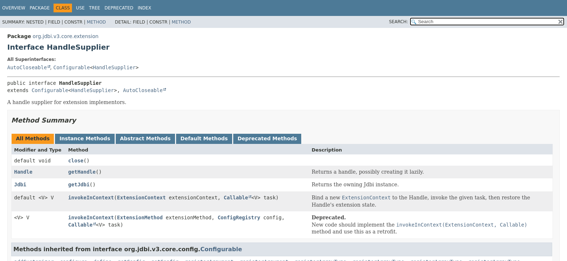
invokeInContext (91, 197)
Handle (23, 172)
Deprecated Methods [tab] (267, 138)
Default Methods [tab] (204, 138)
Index (145, 8)
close (76, 160)
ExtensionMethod (139, 217)
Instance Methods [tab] (84, 138)
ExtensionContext (141, 197)
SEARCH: (398, 21)
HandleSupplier (114, 67)
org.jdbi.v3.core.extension (65, 36)
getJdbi (79, 184)
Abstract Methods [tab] (145, 138)
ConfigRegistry (239, 217)
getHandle (82, 172)
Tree (94, 8)
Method (96, 22)
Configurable (71, 67)
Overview (13, 8)
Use (80, 8)
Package (40, 8)
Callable (235, 197)
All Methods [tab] (33, 138)
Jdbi (20, 184)
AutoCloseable (27, 67)
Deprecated (119, 8)
